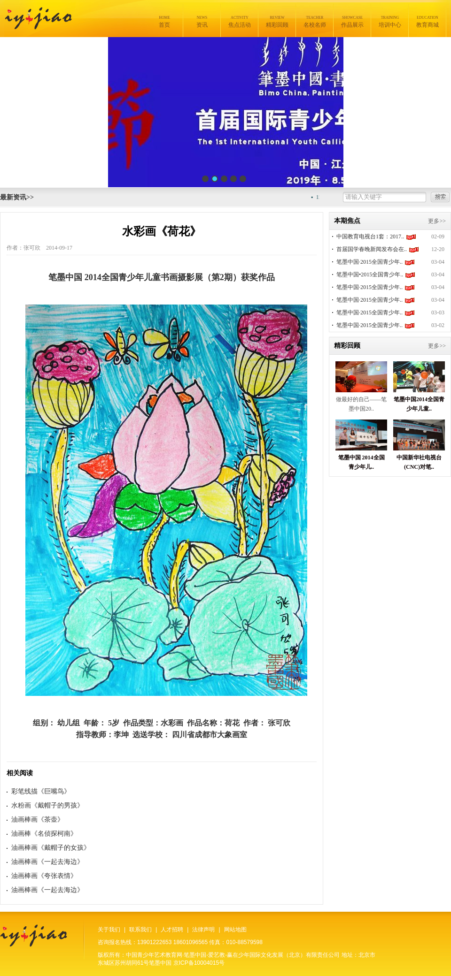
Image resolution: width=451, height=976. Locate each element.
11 (320, 197)
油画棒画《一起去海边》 (47, 861)
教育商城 (427, 21)
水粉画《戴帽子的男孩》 (47, 805)
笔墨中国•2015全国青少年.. (369, 274)
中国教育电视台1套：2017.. (370, 236)
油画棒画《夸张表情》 (44, 875)
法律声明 (203, 929)
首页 (164, 21)
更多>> (437, 221)
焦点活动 (239, 21)
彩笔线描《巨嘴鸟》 (40, 791)
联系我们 (140, 929)
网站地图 (235, 929)
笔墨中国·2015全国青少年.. (369, 262)
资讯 (202, 21)
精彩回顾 (277, 21)
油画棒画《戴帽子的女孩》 (50, 847)
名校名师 (315, 21)
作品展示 (352, 21)
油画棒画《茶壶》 (37, 819)
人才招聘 (172, 929)
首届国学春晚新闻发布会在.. (371, 249)
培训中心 (390, 21)
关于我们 (109, 929)
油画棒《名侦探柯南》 (44, 833)
